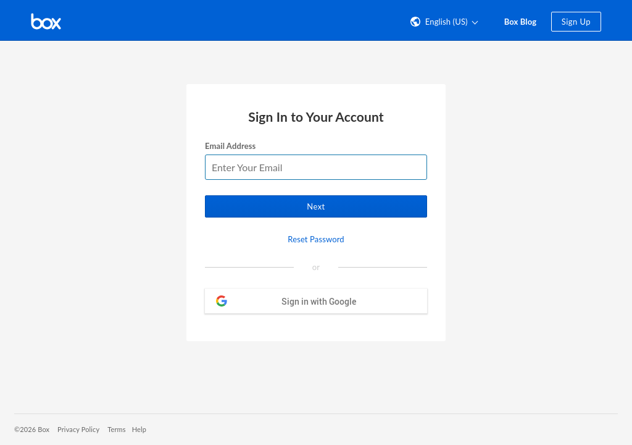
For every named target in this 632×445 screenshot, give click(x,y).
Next (316, 206)
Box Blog (520, 22)
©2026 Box (31, 429)
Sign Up (576, 22)
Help (139, 429)
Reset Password (316, 239)
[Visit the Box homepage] (46, 20)
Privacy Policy (78, 429)
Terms (116, 429)
